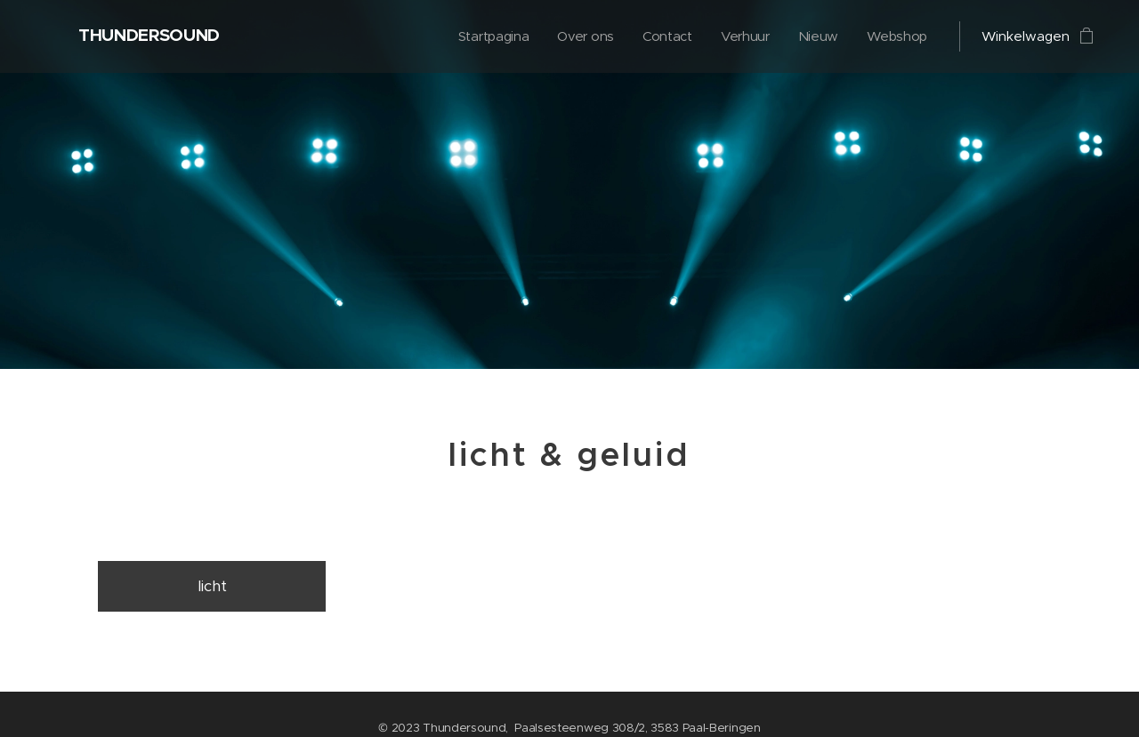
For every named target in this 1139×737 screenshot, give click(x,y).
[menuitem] (487, 36)
